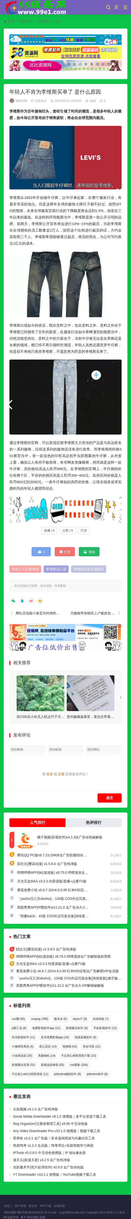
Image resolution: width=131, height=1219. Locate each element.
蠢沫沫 (60, 1019)
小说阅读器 (22, 1055)
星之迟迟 (48, 1046)
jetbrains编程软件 (67, 1074)
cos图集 (79, 1065)
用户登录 (20, 1206)
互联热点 (44, 21)
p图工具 (19, 1028)
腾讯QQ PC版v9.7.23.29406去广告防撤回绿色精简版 (57, 855)
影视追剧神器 (52, 1065)
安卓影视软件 (23, 1037)
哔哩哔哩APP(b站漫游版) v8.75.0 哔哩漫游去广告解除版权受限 (64, 872)
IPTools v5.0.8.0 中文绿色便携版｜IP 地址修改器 (49, 1153)
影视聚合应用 (23, 1065)
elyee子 (80, 1019)
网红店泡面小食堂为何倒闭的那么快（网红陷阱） (53, 613)
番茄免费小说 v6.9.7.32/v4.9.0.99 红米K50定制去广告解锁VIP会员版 (68, 890)
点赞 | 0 (67, 530)
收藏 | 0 (49, 530)
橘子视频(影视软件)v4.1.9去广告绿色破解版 (69, 837)
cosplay (39, 1019)
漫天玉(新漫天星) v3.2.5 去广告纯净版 (41, 1160)
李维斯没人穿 (56, 569)
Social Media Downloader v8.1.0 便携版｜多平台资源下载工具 (59, 1116)
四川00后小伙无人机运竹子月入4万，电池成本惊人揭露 (58, 717)
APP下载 (45, 1206)
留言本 (33, 1206)
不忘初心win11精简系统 (30, 1074)
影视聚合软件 (77, 1028)
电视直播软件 (85, 1037)
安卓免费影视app (55, 1037)
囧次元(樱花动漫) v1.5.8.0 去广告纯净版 (47, 864)
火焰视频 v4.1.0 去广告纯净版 (35, 1109)
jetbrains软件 (97, 1074)
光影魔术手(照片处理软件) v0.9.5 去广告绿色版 (48, 1167)
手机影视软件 (105, 1028)
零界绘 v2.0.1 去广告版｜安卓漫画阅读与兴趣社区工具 (54, 1138)
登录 (49, 774)
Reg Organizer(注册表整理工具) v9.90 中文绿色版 (50, 1124)
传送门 (8, 1206)
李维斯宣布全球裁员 (88, 569)
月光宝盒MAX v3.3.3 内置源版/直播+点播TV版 (51, 881)
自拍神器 (101, 1019)
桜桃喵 (70, 1046)
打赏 (84, 530)
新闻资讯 (26, 21)
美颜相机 (47, 1055)
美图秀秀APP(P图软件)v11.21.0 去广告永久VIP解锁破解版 (61, 907)
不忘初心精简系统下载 (78, 1055)
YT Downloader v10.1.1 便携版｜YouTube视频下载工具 (54, 1174)
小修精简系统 (22, 1046)
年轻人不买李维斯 (25, 569)
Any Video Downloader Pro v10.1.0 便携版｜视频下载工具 (56, 1131)
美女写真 (91, 1046)
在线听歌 (59, 1206)
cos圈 (18, 1019)
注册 (61, 774)
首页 (11, 21)
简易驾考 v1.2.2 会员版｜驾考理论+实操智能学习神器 (53, 1145)
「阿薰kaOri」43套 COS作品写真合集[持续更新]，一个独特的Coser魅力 (71, 916)
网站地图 (10, 1212)
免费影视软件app (46, 1028)
